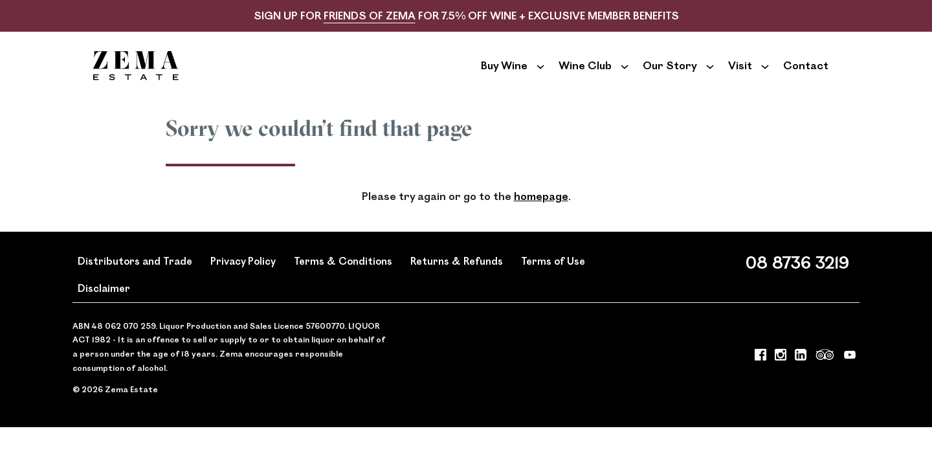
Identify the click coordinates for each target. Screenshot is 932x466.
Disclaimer (104, 308)
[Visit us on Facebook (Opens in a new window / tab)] (760, 377)
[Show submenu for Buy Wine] (540, 75)
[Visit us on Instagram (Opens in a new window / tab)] (780, 377)
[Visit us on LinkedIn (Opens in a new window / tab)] (800, 377)
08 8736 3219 (797, 281)
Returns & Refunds (456, 280)
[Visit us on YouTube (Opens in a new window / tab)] (850, 377)
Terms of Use (553, 280)
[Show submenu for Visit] (765, 75)
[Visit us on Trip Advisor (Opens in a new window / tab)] (825, 377)
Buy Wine (504, 74)
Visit (740, 74)
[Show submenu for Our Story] (710, 75)
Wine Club (585, 74)
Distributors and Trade (135, 280)
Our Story (670, 74)
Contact (805, 74)
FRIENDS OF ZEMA (370, 15)
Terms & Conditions (343, 280)
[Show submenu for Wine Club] (624, 75)
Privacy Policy (243, 280)
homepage (541, 215)
